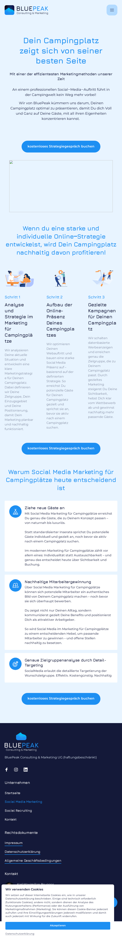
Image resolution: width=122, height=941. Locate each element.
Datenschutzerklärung (19, 933)
